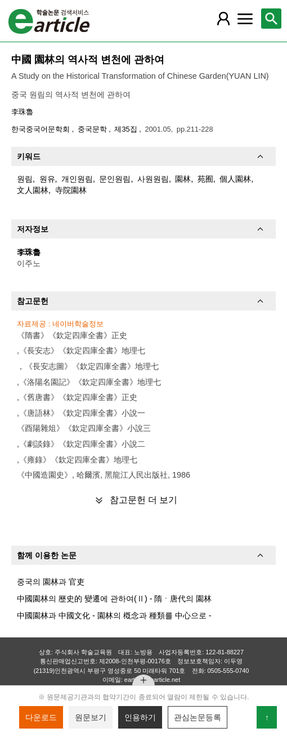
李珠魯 (22, 111)
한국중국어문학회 (41, 129)
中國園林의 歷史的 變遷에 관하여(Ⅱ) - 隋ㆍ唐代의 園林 (114, 598)
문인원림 (115, 178)
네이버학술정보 (78, 324)
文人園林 (32, 190)
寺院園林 (71, 190)
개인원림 (77, 178)
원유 (47, 178)
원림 (25, 178)
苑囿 (205, 178)
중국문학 (93, 129)
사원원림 (153, 178)
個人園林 (235, 178)
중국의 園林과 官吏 (50, 581)
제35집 (126, 129)
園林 (183, 178)
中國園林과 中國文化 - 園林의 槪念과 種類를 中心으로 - (114, 615)
